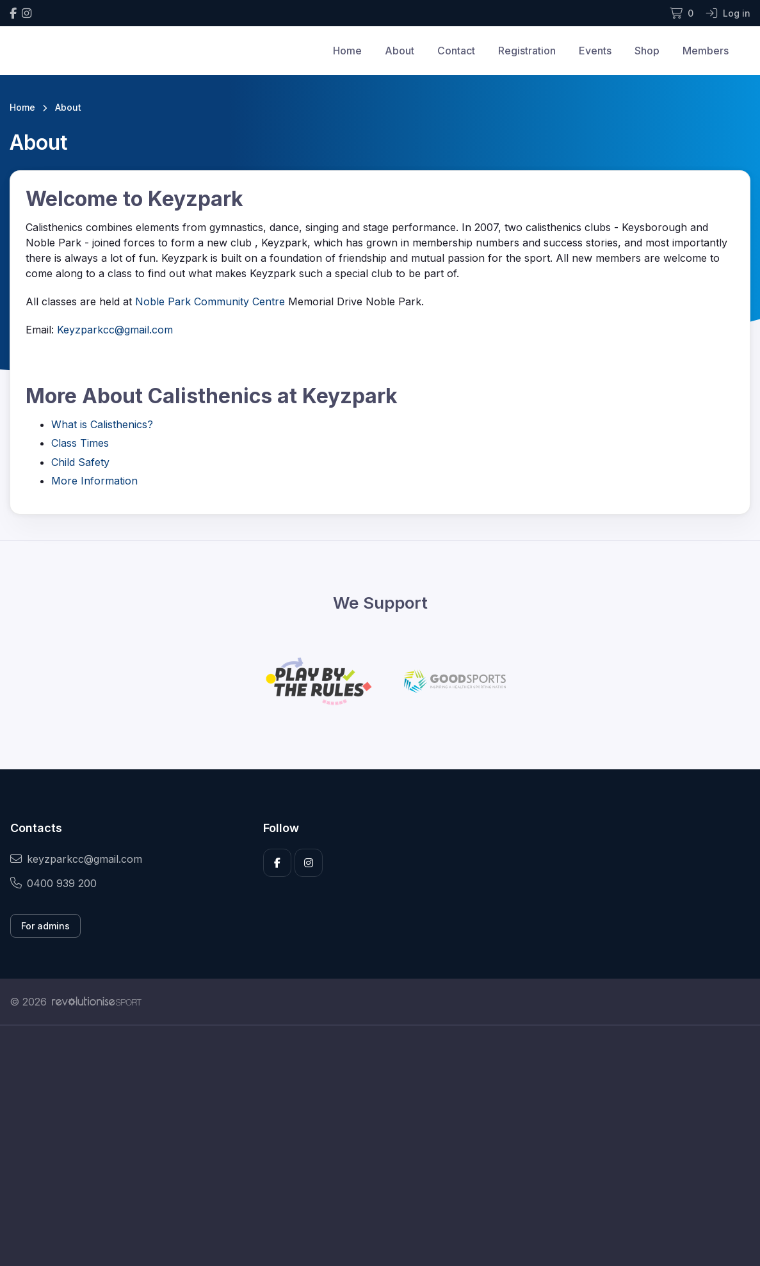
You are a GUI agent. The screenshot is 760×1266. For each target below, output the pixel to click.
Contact (456, 50)
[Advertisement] (380, 1145)
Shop (647, 50)
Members (706, 50)
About (399, 50)
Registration (527, 50)
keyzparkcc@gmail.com (76, 859)
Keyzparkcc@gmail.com (115, 329)
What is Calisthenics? (102, 424)
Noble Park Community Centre (210, 301)
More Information (94, 480)
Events (595, 50)
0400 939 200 (53, 883)
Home (347, 50)
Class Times (80, 443)
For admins (45, 925)
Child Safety (80, 462)
